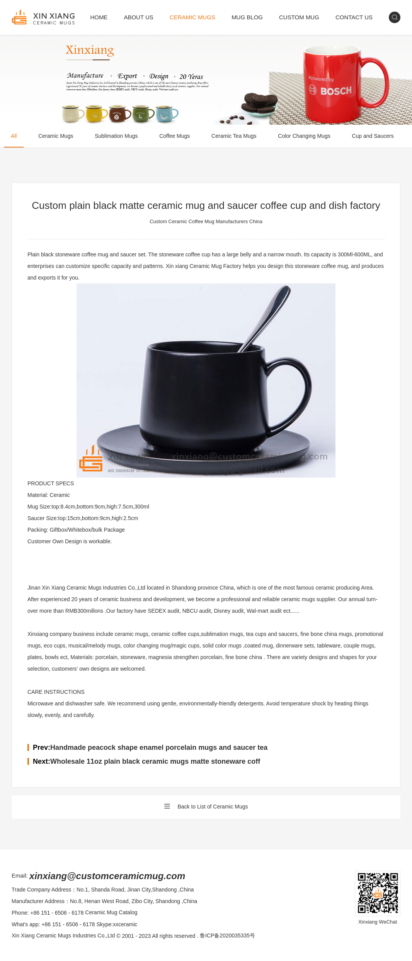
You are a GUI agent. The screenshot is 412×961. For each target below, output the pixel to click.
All (14, 136)
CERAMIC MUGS (192, 17)
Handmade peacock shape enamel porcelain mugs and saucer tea (158, 747)
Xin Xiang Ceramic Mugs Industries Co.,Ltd (63, 936)
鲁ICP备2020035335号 (227, 936)
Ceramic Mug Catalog (111, 913)
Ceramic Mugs (56, 136)
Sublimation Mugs (116, 136)
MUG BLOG (247, 17)
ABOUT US (138, 17)
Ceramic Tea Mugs (234, 136)
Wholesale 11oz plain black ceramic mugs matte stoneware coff (155, 761)
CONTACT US (354, 17)
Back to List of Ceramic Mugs (206, 807)
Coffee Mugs (175, 136)
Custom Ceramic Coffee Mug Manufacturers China (206, 221)
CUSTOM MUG (299, 17)
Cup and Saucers (373, 136)
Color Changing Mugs (305, 136)
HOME (98, 17)
